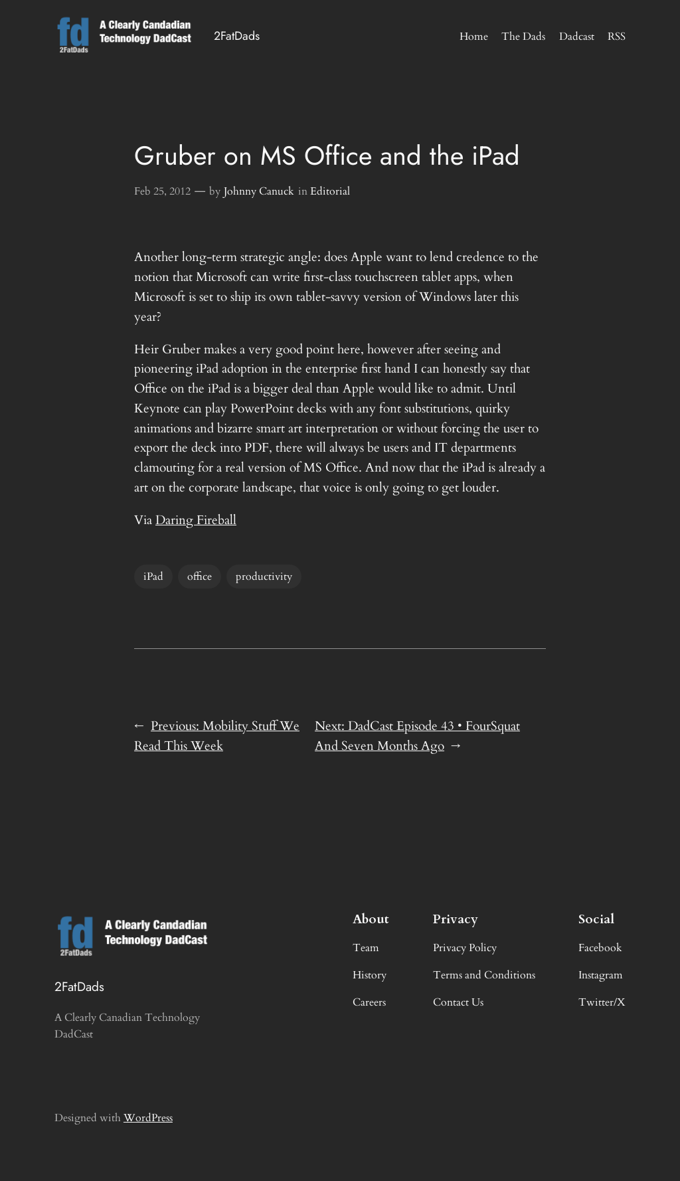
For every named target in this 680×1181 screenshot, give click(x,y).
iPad (153, 576)
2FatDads (237, 36)
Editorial (330, 191)
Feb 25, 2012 (162, 191)
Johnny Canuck (259, 191)
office (199, 576)
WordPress (148, 1118)
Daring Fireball (195, 520)
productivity (264, 576)
